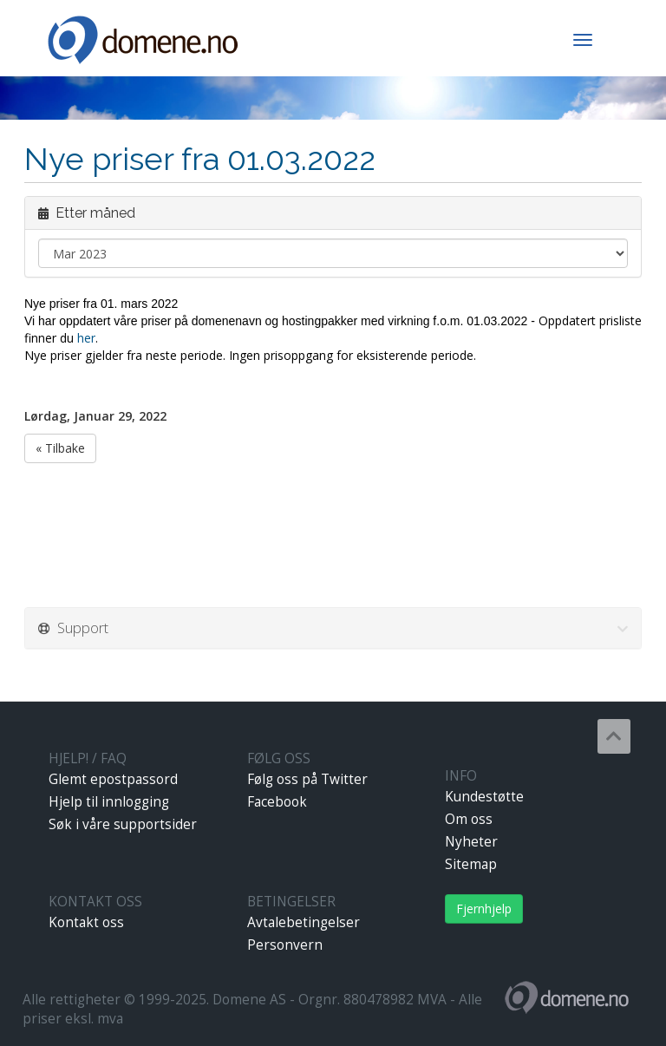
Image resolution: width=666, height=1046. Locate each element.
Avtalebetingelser (303, 922)
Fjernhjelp (484, 908)
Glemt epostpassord (113, 779)
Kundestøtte (484, 797)
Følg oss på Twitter (307, 779)
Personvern (285, 945)
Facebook (277, 802)
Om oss (469, 819)
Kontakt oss (86, 922)
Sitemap (471, 864)
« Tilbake (60, 448)
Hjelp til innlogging (109, 802)
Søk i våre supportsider (123, 824)
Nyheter (471, 842)
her (86, 338)
